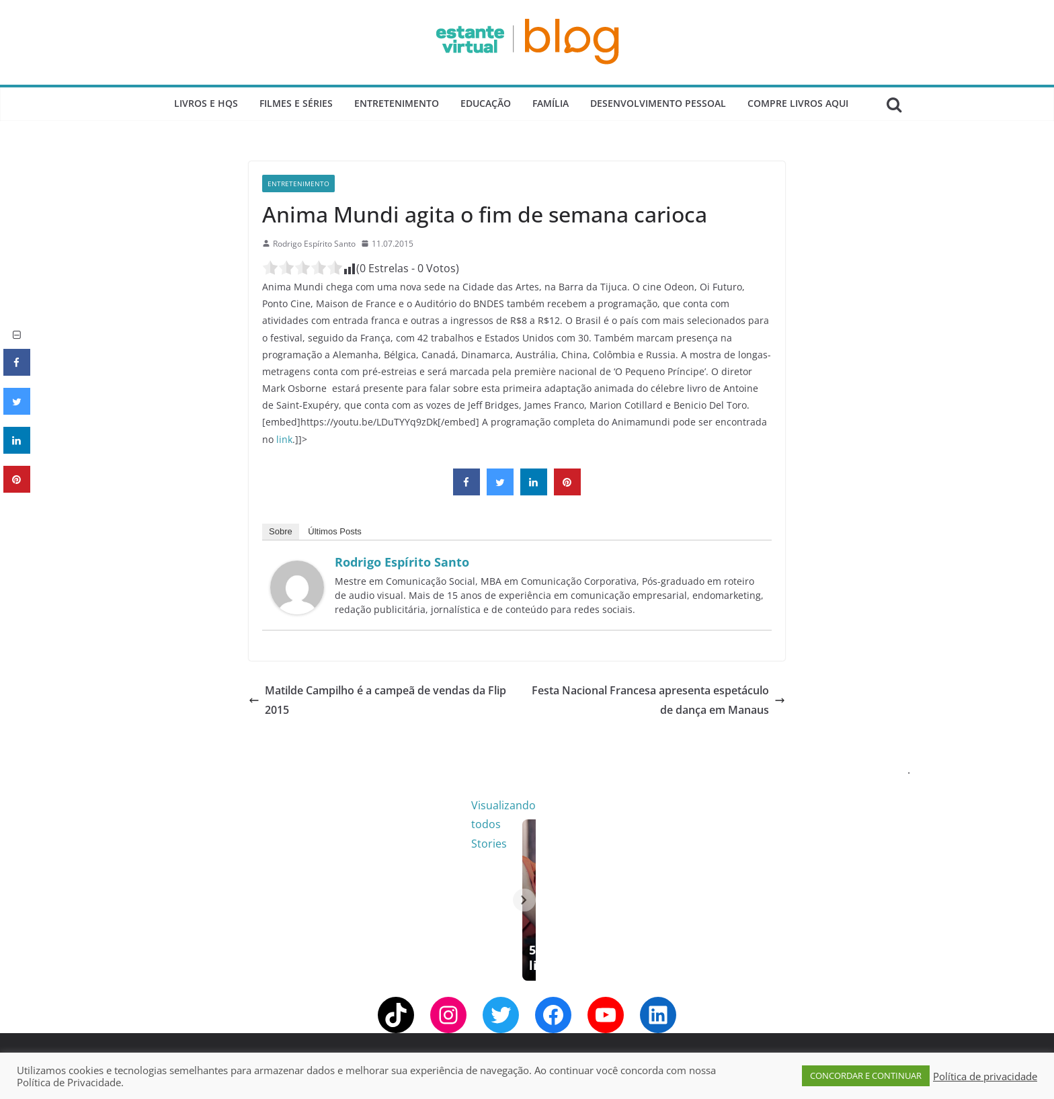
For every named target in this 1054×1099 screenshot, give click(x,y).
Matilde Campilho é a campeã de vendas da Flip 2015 (377, 700)
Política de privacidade (985, 1076)
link (284, 439)
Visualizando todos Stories (745, 805)
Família (550, 103)
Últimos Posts (334, 531)
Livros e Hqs (206, 103)
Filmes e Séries (296, 103)
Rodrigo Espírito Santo (314, 243)
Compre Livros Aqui (797, 103)
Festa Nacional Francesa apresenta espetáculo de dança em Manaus (658, 700)
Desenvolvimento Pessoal (658, 103)
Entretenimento (396, 103)
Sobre (280, 531)
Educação (485, 103)
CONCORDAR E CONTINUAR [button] (866, 1075)
